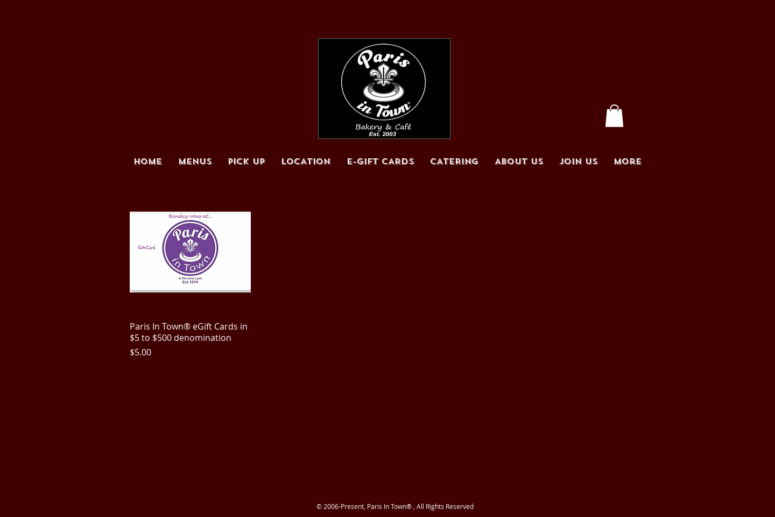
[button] (614, 115)
